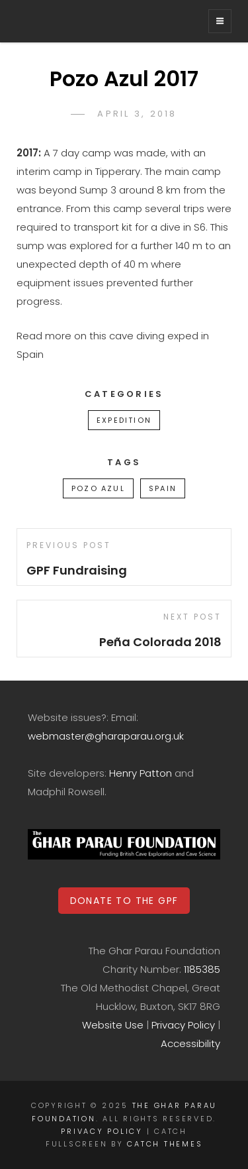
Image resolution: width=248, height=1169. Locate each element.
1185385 (202, 969)
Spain (163, 488)
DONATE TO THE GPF (124, 900)
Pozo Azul (98, 488)
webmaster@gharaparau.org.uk (106, 736)
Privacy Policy (183, 1025)
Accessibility (190, 1043)
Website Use (113, 1025)
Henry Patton (140, 773)
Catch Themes (164, 1144)
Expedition (124, 420)
